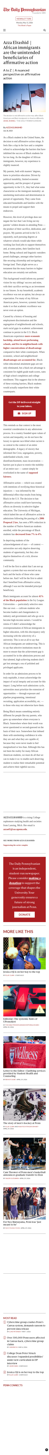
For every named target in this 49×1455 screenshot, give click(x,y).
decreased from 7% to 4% (28, 534)
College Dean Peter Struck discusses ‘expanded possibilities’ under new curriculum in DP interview (25, 1358)
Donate (24, 914)
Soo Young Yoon (12, 1228)
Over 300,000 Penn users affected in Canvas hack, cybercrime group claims (26, 1341)
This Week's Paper (24, 25)
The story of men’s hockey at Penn (22, 1123)
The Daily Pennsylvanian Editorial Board (22, 1025)
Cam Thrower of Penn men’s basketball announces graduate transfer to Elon (24, 1173)
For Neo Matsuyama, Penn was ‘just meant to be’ (22, 1223)
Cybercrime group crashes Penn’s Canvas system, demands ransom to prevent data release (26, 1325)
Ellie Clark (9, 975)
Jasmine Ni (13, 1347)
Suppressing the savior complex (15, 845)
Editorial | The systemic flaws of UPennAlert (20, 1020)
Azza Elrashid (14, 127)
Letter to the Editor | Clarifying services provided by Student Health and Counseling (24, 1073)
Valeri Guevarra (12, 1178)
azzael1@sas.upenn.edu (15, 829)
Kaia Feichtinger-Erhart (28, 1127)
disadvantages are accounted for (19, 360)
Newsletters (24, 18)
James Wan (13, 1366)
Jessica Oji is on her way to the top (21, 971)
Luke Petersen (15, 1332)
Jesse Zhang (9, 121)
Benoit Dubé (10, 1079)
